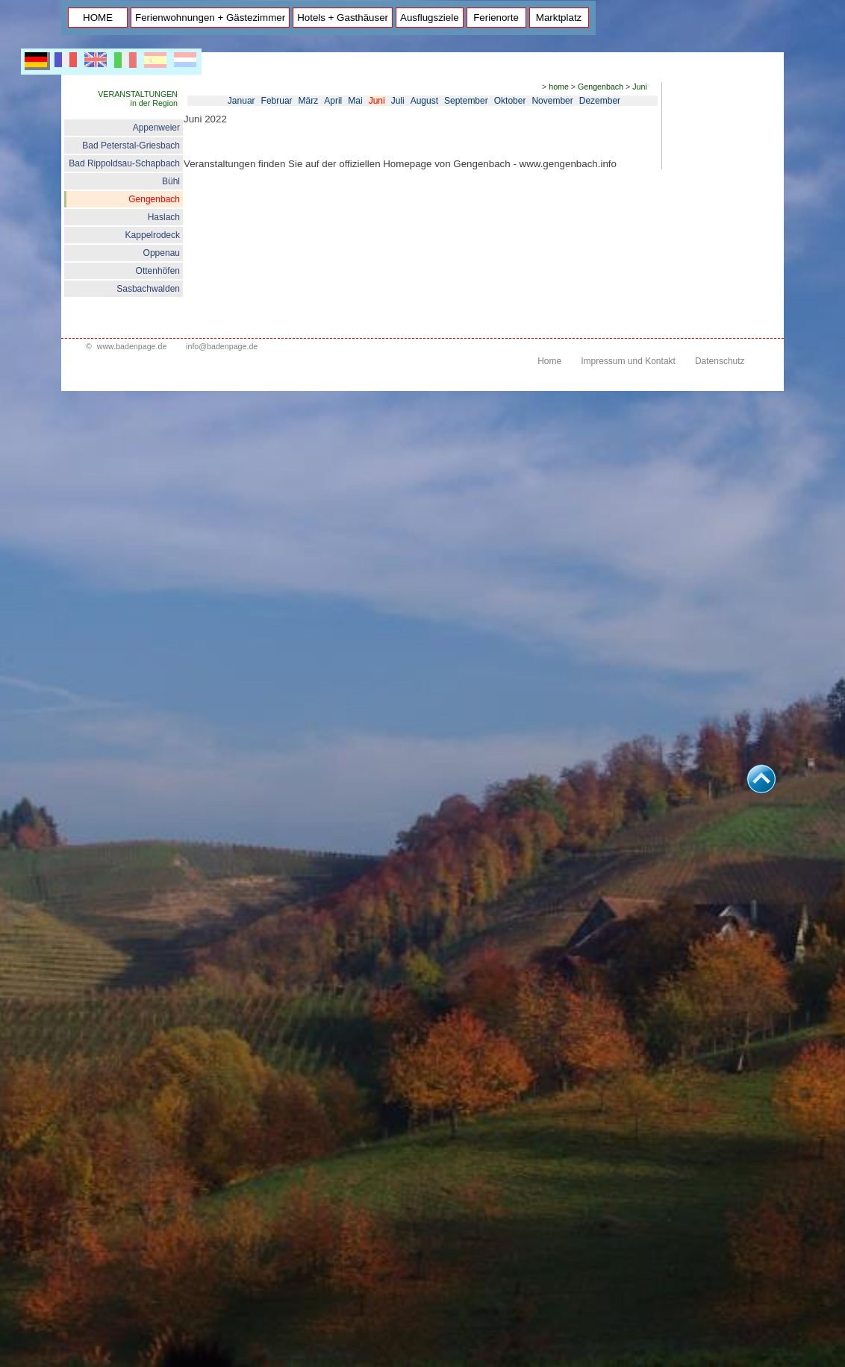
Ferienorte (496, 17)
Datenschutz (720, 361)
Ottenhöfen (158, 271)
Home (549, 361)
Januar (241, 101)
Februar (277, 101)
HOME (98, 17)
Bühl (171, 181)
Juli (398, 101)
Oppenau (161, 253)
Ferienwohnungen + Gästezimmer (210, 17)
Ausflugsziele (429, 17)
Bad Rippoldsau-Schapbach (124, 163)
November (552, 101)
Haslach (164, 217)
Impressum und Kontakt (628, 361)
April (333, 101)
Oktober (510, 101)
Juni (639, 86)
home (559, 86)
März (309, 101)
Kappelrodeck (152, 235)
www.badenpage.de (132, 346)
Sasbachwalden (148, 289)
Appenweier (156, 127)
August (424, 101)
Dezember (599, 101)
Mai (355, 101)
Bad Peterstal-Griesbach (131, 145)
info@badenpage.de (222, 346)
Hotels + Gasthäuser (342, 17)
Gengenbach (154, 199)
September (466, 101)
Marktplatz (558, 17)
